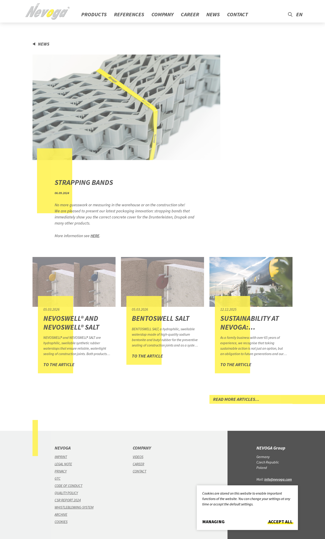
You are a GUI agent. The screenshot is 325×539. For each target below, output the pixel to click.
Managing (213, 522)
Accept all (280, 522)
